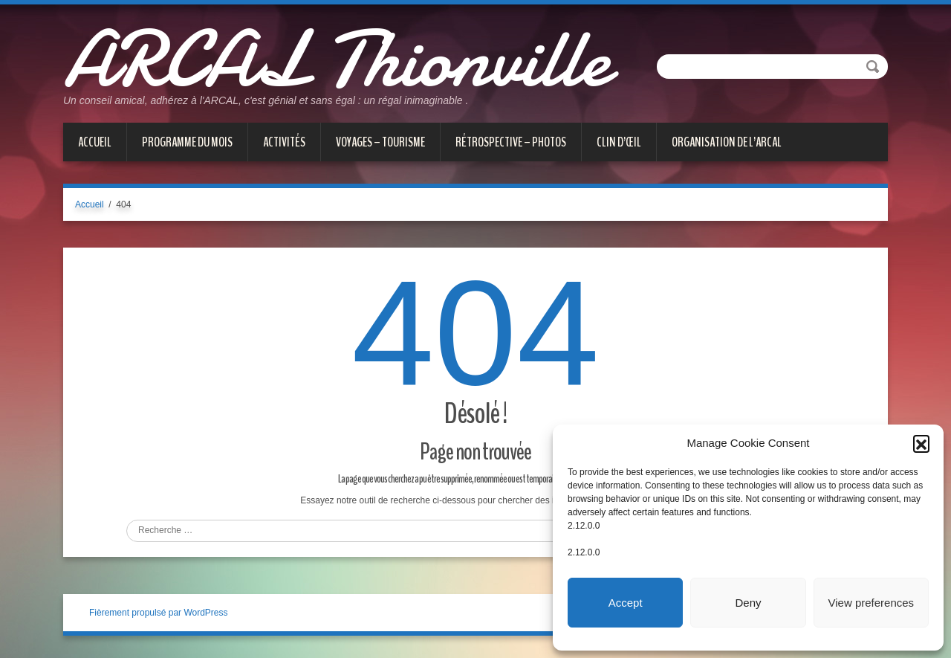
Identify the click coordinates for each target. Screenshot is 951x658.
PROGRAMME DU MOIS (187, 142)
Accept (625, 602)
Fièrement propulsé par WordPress (158, 612)
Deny (748, 602)
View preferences (871, 602)
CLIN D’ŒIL (619, 142)
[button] (921, 443)
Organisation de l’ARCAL (727, 142)
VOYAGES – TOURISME (380, 142)
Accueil (94, 142)
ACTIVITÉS (284, 142)
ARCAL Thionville (336, 59)
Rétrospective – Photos (510, 142)
